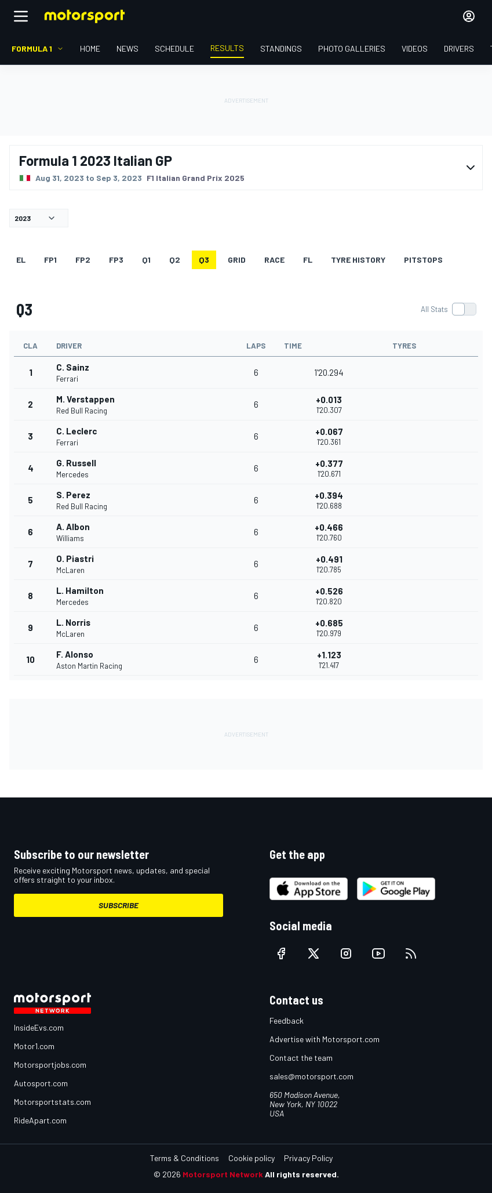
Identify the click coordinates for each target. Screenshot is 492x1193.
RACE (274, 259)
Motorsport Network (223, 1174)
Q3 (204, 259)
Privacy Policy (308, 1158)
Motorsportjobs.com (50, 1064)
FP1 (50, 259)
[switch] (448, 309)
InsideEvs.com (39, 1027)
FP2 (82, 259)
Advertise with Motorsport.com (324, 1039)
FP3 (116, 259)
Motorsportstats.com (52, 1102)
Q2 (174, 259)
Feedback (286, 1020)
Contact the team (301, 1058)
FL (307, 259)
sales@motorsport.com (311, 1076)
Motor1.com (34, 1046)
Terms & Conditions (184, 1158)
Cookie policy (251, 1158)
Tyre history (358, 259)
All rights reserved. (302, 1174)
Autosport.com (41, 1083)
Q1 (146, 259)
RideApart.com (40, 1120)
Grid (237, 259)
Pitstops (423, 259)
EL (20, 259)
